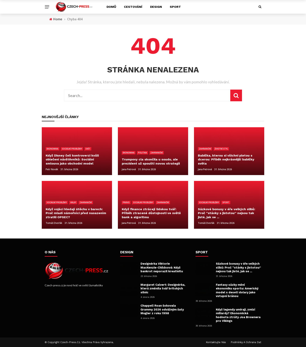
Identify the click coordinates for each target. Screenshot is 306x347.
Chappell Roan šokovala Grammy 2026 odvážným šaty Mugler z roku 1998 (162, 309)
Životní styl (221, 148)
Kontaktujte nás (216, 342)
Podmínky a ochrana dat (246, 342)
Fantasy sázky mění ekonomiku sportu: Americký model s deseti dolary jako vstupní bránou (237, 290)
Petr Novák (52, 169)
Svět (87, 148)
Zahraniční (156, 152)
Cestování (133, 7)
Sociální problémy (72, 148)
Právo (126, 202)
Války (73, 202)
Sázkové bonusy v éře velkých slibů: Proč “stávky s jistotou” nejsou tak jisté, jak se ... (238, 267)
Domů (111, 7)
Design (156, 7)
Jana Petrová (129, 169)
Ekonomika (52, 148)
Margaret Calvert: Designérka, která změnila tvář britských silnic (163, 288)
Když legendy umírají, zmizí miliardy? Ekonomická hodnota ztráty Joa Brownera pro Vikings (238, 315)
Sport (175, 7)
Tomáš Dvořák (54, 223)
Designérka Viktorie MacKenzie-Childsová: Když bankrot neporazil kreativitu (162, 267)
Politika (142, 152)
